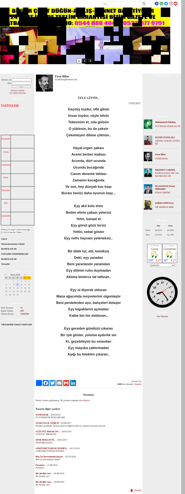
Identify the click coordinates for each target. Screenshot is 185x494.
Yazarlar (137, 384)
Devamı (135, 490)
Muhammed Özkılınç (165, 122)
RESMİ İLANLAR (8, 249)
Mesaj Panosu (79, 69)
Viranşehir (5, 264)
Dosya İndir (48, 69)
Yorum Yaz (136, 381)
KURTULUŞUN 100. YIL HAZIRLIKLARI (167, 174)
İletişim (93, 69)
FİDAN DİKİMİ (162, 192)
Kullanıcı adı (6, 80)
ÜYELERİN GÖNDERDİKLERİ (14, 254)
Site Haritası (162, 316)
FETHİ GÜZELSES (165, 137)
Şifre (9, 83)
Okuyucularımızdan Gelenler (13, 244)
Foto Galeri (63, 69)
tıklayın (86, 400)
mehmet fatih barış (164, 203)
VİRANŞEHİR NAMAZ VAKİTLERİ (16, 325)
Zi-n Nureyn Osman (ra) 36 (167, 126)
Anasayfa (7, 69)
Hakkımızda (21, 69)
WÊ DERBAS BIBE (164, 207)
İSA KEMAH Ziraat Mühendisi (165, 187)
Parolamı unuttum (17, 90)
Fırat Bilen (160, 154)
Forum (35, 69)
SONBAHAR (161, 158)
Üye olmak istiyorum (18, 93)
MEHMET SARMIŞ (165, 170)
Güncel (4, 239)
